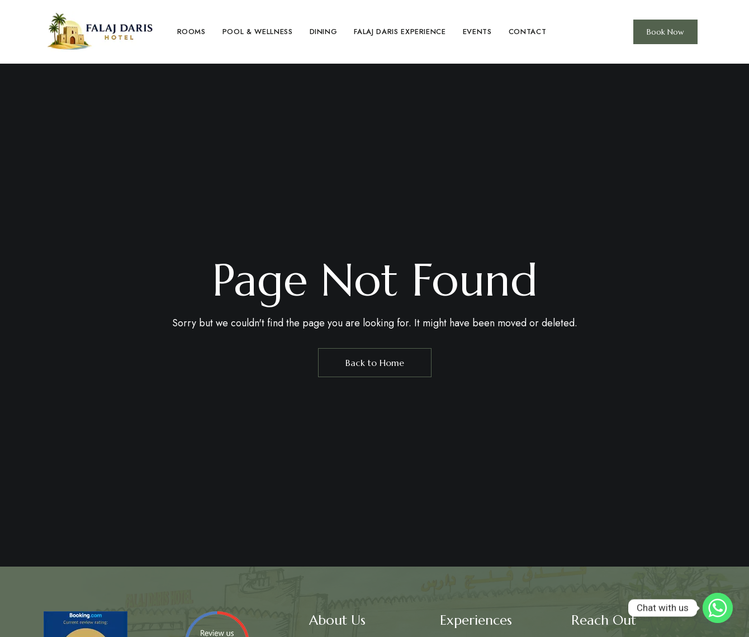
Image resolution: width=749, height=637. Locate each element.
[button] (665, 32)
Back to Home (374, 362)
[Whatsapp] (718, 608)
